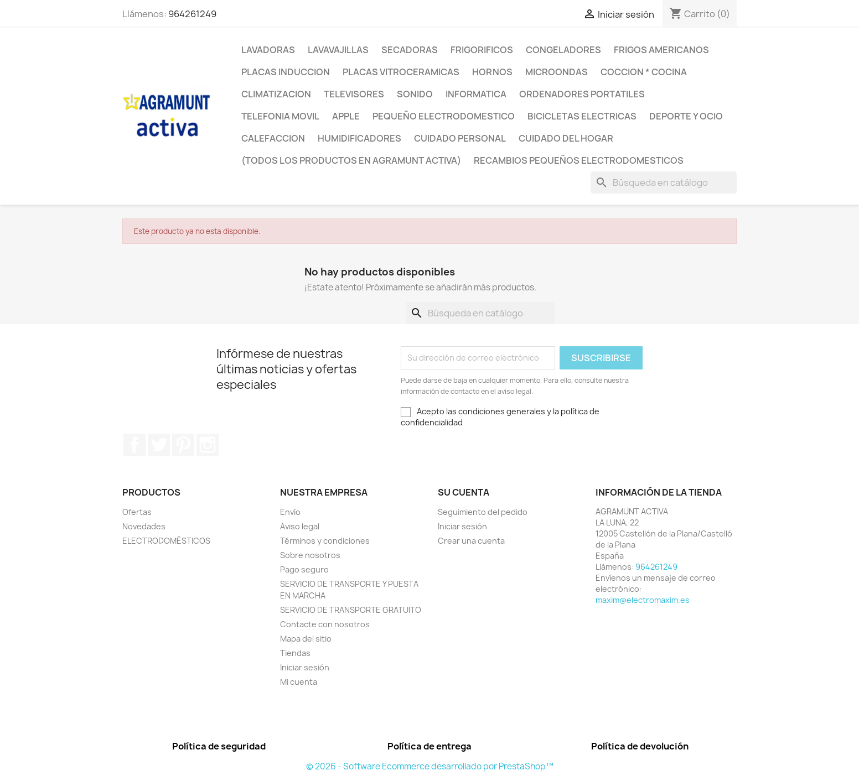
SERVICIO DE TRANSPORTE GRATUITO (350, 610)
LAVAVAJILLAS (338, 50)
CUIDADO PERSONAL (460, 138)
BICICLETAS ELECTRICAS (582, 116)
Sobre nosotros (310, 555)
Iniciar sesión (304, 667)
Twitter (159, 445)
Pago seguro (304, 569)
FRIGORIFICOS (482, 50)
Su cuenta (463, 492)
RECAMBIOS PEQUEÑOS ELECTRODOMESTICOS (579, 160)
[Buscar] (664, 182)
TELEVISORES (354, 94)
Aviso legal (299, 526)
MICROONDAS (556, 72)
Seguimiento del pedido (482, 512)
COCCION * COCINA (644, 72)
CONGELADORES (563, 50)
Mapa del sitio (306, 638)
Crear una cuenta (471, 540)
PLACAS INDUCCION (285, 72)
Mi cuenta (298, 681)
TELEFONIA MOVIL (280, 116)
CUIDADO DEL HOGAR (566, 138)
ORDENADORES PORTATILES (582, 94)
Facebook (134, 445)
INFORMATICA (476, 94)
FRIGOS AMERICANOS (661, 50)
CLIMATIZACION (276, 94)
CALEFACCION (273, 138)
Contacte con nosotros (325, 624)
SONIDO (415, 94)
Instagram (207, 445)
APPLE (346, 116)
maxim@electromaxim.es (643, 600)
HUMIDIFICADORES (359, 138)
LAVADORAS (268, 50)
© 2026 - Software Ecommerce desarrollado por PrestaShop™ (429, 766)
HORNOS (492, 72)
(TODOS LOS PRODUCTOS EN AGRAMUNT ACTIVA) (351, 160)
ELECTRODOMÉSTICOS (166, 540)
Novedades (143, 526)
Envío (290, 512)
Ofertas (137, 512)
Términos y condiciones (325, 540)
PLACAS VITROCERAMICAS (401, 72)
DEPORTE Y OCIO (686, 116)
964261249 (192, 14)
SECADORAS (409, 50)
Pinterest (183, 445)
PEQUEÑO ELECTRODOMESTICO (443, 116)
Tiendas (295, 653)
